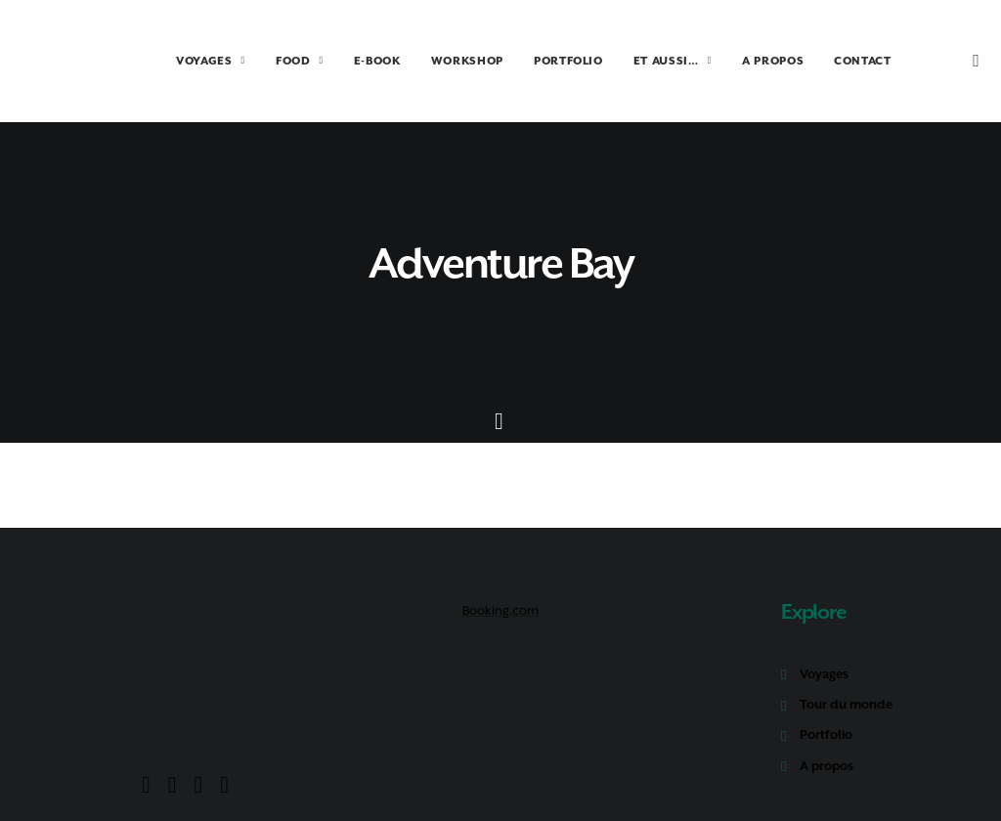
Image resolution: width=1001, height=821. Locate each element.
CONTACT (835, 61)
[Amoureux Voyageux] (65, 60)
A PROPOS (745, 61)
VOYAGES (183, 61)
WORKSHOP (440, 61)
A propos (826, 755)
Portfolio (826, 723)
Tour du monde (846, 693)
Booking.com (500, 599)
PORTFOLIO (541, 61)
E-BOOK (349, 61)
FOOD (272, 61)
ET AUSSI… (645, 61)
